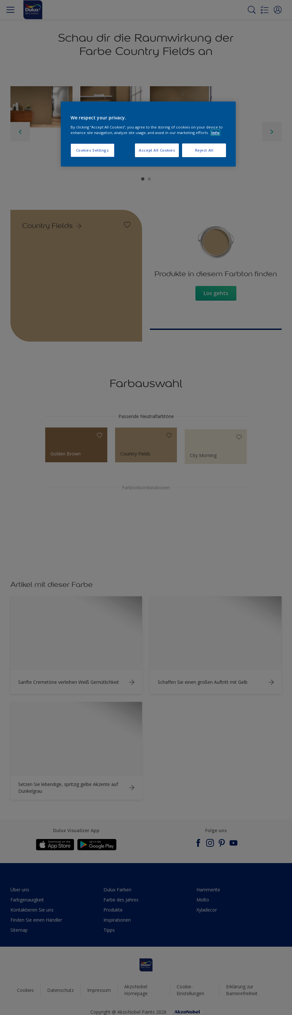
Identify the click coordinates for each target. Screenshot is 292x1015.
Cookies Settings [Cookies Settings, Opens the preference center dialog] (92, 150)
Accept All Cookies (157, 150)
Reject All (204, 150)
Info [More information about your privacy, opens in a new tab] (215, 132)
